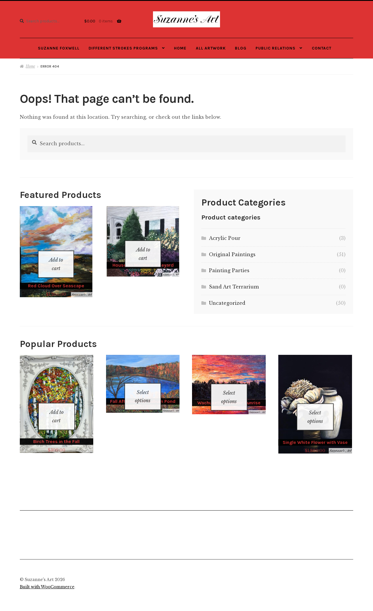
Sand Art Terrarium (234, 287)
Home (180, 48)
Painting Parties (229, 270)
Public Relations (275, 48)
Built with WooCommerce (47, 579)
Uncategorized (227, 303)
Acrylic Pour (224, 238)
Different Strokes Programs (123, 48)
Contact (321, 48)
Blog (241, 48)
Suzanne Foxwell (59, 48)
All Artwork (211, 48)
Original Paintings (232, 254)
